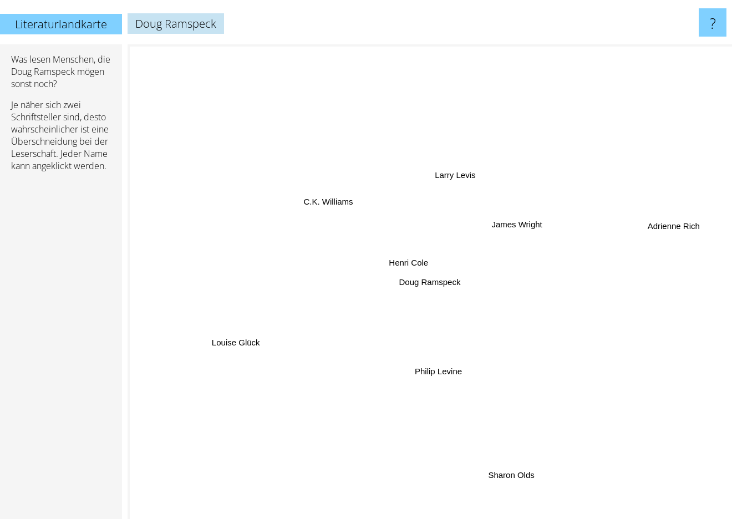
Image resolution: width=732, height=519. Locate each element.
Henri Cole (411, 264)
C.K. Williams (330, 203)
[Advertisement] (61, 350)
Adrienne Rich (664, 227)
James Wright (515, 226)
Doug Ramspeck (430, 282)
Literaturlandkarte (61, 24)
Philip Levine (436, 369)
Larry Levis (455, 177)
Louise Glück (240, 339)
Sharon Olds (510, 469)
